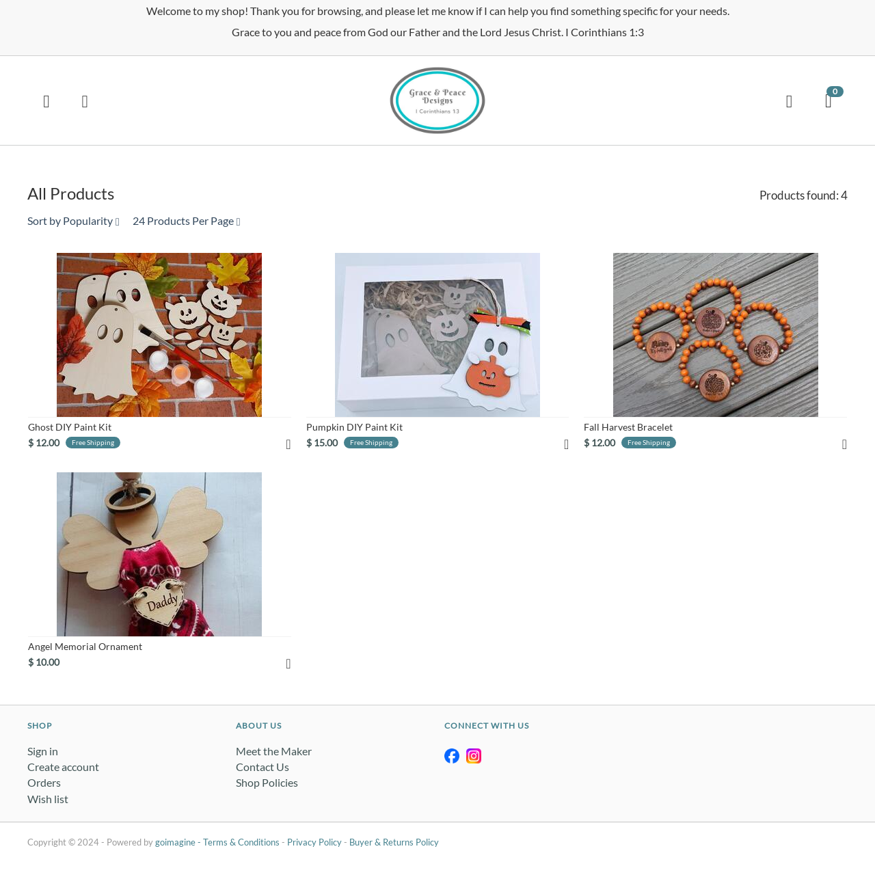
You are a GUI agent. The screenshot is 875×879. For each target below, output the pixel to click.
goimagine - (179, 842)
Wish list (47, 798)
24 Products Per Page (187, 220)
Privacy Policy (314, 842)
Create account (63, 766)
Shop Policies (267, 782)
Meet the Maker (274, 750)
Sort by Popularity (73, 220)
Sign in (42, 750)
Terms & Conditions (241, 842)
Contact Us (262, 766)
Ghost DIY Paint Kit (69, 427)
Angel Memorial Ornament (85, 646)
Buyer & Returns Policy (394, 842)
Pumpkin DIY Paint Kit (354, 427)
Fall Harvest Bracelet (628, 427)
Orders (44, 782)
